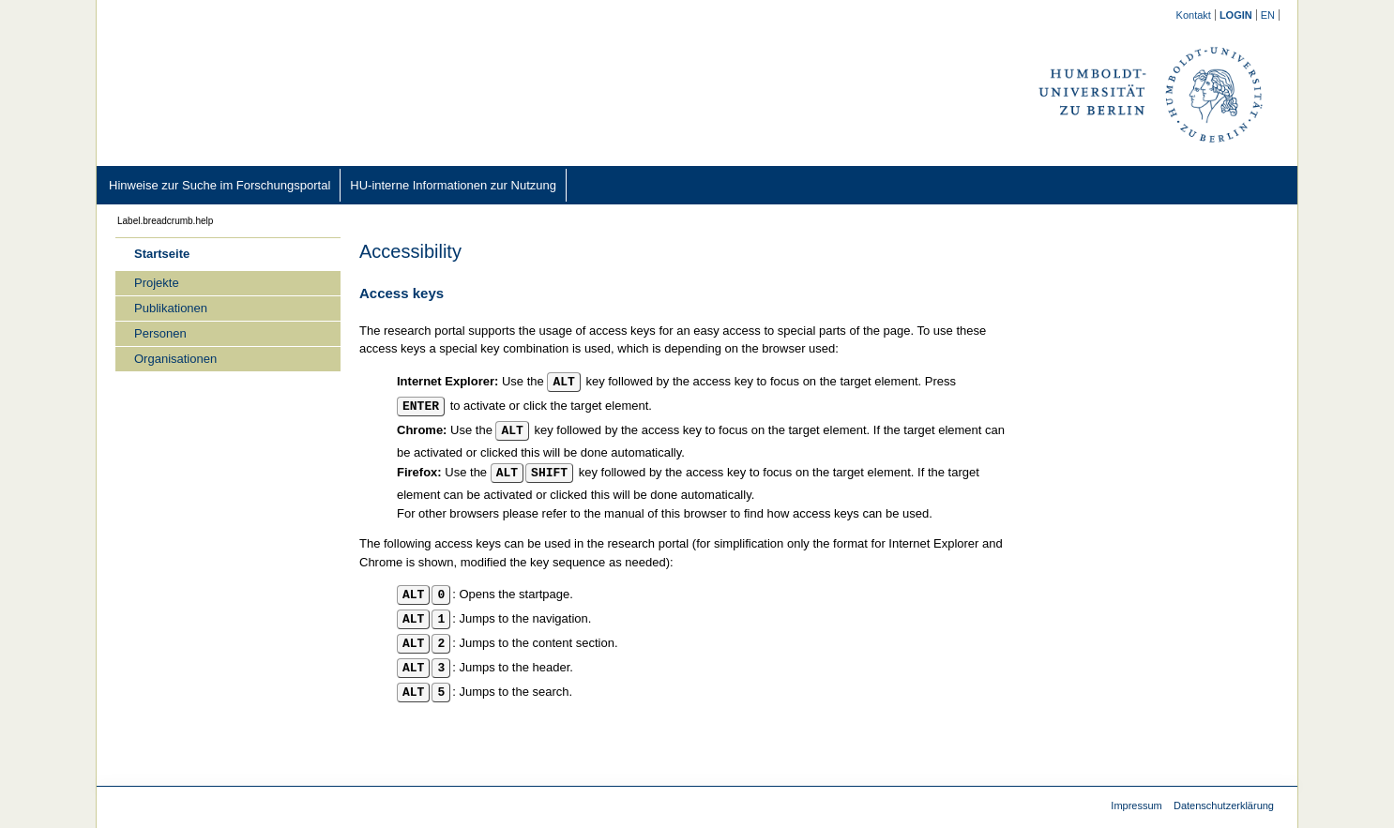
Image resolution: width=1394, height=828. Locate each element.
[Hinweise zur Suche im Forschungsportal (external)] (219, 185)
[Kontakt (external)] (1194, 15)
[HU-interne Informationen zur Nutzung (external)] (453, 185)
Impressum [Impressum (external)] (1136, 805)
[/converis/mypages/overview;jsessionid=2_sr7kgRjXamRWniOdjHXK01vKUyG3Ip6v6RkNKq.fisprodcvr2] (1236, 15)
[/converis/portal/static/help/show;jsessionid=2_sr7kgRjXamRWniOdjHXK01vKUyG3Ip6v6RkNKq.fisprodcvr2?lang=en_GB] (1268, 15)
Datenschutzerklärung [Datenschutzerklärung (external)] (1224, 805)
